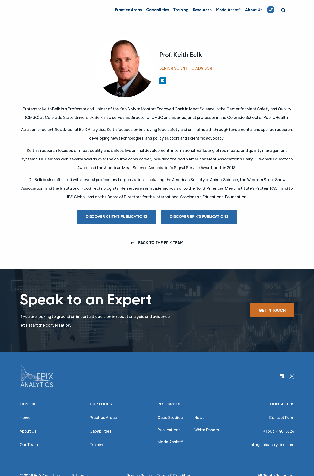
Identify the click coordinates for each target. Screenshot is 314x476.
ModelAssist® (228, 9)
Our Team (29, 444)
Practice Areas (128, 9)
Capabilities (157, 9)
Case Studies (170, 417)
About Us (253, 9)
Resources (202, 9)
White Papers (206, 430)
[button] (283, 10)
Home (25, 417)
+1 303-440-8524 (278, 431)
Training (180, 9)
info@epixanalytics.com (272, 444)
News (199, 417)
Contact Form (281, 417)
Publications (169, 430)
